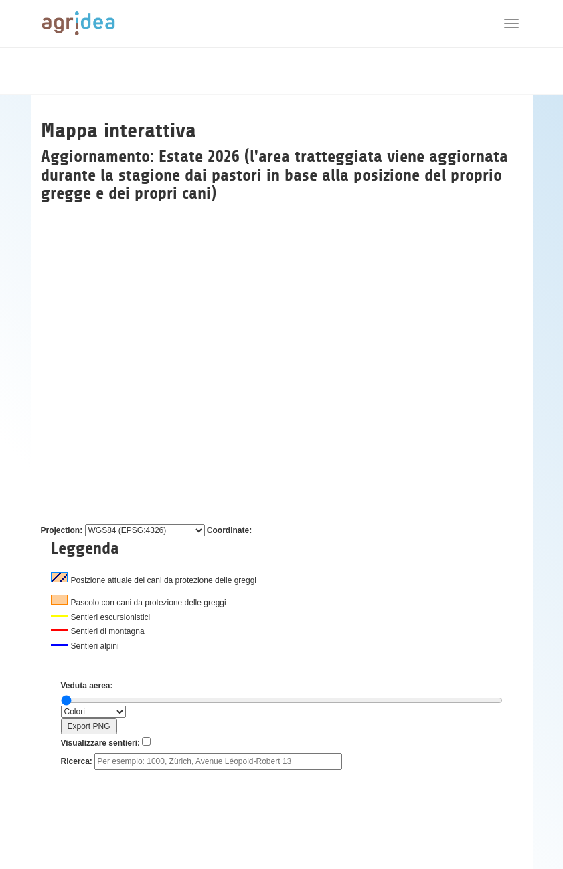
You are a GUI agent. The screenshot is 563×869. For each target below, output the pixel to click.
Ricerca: (76, 761)
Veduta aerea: (87, 685)
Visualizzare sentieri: (101, 743)
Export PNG (88, 726)
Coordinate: (229, 530)
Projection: (62, 530)
